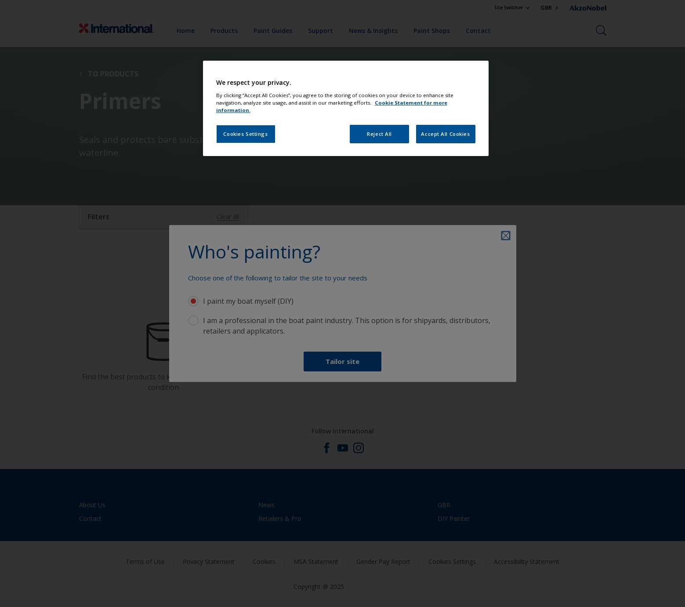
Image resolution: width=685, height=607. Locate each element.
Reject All (379, 134)
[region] (346, 108)
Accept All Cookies (445, 134)
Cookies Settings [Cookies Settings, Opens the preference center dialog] (245, 134)
